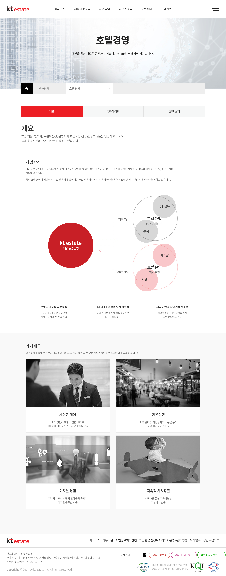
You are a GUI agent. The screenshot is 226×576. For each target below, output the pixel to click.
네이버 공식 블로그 (211, 555)
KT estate (18, 9)
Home (27, 88)
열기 (49, 88)
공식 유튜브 (159, 555)
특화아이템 (113, 111)
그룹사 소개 (124, 555)
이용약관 (107, 540)
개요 (51, 111)
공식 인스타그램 (184, 555)
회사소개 (94, 540)
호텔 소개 (174, 111)
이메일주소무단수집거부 (204, 540)
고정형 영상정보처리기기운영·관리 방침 (163, 540)
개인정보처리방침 (126, 540)
